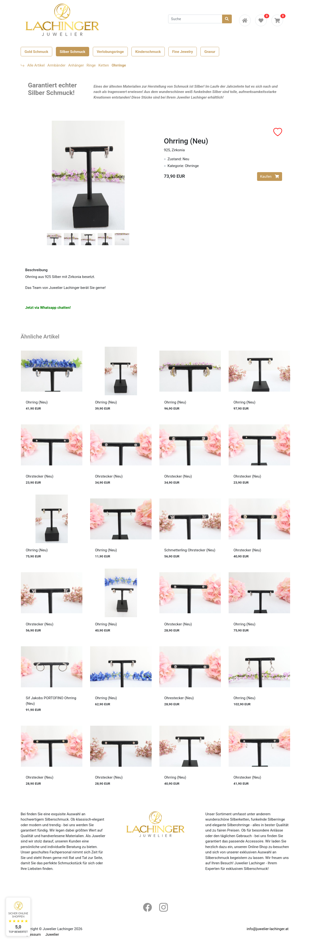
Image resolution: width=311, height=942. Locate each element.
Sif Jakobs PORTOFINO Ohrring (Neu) (51, 701)
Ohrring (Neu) (37, 402)
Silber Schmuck (73, 51)
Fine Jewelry (182, 51)
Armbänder (56, 65)
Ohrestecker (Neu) (179, 698)
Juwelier (52, 934)
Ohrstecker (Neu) (39, 476)
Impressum (32, 934)
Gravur (209, 51)
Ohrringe (119, 65)
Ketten (103, 65)
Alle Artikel (36, 65)
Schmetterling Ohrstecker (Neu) (189, 550)
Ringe (91, 65)
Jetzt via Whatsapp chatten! (48, 307)
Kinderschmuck (148, 51)
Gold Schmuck (36, 51)
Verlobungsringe (110, 51)
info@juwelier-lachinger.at (267, 929)
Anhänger (76, 65)
